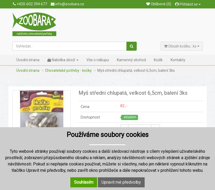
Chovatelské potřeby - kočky (68, 70)
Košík (158, 60)
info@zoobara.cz (67, 4)
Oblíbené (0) (158, 4)
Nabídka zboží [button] (63, 60)
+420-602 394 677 (30, 4)
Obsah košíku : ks (181, 46)
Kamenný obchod (131, 60)
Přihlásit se (188, 4)
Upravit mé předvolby (121, 182)
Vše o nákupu (97, 60)
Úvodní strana (27, 60)
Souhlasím (83, 182)
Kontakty (178, 60)
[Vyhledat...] (69, 46)
